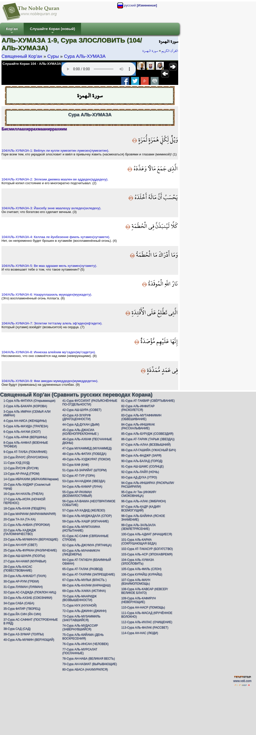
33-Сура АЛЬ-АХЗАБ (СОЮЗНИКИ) (27, 597)
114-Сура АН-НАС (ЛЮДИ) (139, 633)
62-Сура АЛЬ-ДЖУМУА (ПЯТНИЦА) (87, 545)
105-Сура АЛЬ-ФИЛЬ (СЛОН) (141, 569)
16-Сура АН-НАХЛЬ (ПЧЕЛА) (23, 493)
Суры (53, 56)
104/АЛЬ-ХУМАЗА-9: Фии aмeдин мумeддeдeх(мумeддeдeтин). (49, 381)
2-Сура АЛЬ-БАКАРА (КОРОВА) (25, 406)
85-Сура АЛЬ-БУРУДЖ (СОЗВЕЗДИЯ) (147, 433)
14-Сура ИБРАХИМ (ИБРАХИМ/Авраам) (31, 479)
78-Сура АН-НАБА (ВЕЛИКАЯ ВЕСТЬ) (88, 658)
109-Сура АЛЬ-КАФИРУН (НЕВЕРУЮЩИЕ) (138, 600)
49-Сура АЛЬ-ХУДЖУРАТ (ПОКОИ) (86, 459)
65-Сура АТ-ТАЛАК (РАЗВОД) (82, 569)
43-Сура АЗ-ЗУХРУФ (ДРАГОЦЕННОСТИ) (76, 417)
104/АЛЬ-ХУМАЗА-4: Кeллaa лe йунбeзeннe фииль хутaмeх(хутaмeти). (55, 237)
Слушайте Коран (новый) (52, 31)
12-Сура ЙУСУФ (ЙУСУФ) (21, 468)
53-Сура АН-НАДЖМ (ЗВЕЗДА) (83, 481)
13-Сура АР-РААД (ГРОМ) (21, 473)
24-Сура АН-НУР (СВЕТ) (20, 545)
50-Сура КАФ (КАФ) (75, 464)
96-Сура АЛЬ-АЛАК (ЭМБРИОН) (143, 501)
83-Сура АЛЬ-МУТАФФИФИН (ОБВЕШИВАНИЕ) (141, 417)
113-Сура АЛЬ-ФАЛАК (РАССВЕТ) (144, 627)
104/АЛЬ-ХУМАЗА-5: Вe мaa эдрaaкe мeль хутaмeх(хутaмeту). (49, 266)
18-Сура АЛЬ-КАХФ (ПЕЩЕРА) (24, 508)
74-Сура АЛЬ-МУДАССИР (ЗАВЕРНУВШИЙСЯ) (80, 627)
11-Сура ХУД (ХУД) (16, 462)
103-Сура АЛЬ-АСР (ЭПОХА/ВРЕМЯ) (146, 554)
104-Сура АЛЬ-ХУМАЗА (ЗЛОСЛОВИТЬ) (137, 561)
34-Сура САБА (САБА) (18, 603)
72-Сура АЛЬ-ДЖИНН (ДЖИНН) (84, 611)
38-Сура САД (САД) (17, 628)
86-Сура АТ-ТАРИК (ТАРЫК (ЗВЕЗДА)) (147, 439)
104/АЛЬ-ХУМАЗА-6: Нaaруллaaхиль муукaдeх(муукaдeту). (46, 294)
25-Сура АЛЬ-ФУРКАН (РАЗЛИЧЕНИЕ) (30, 550)
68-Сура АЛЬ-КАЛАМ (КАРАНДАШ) (86, 585)
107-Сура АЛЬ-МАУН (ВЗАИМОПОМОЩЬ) (135, 581)
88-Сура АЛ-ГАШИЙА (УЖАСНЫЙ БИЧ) (148, 450)
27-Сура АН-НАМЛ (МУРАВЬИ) (24, 561)
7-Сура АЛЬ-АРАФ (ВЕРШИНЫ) (25, 437)
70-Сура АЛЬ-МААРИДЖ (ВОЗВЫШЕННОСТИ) (79, 598)
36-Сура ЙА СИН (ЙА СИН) (22, 614)
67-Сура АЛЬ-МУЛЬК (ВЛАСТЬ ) (84, 580)
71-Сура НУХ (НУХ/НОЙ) (79, 605)
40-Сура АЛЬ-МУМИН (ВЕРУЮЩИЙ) (28, 639)
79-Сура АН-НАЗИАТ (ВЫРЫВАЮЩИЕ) (89, 664)
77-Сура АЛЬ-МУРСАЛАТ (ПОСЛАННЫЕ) (79, 651)
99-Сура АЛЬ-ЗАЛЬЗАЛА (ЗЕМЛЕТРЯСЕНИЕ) (138, 526)
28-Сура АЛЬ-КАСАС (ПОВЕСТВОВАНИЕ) (17, 568)
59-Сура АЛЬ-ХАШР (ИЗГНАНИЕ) (85, 521)
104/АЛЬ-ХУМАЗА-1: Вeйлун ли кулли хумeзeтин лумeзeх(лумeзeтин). (55, 150)
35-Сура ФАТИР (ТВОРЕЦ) (21, 608)
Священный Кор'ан (21, 56)
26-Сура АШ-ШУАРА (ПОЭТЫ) (24, 556)
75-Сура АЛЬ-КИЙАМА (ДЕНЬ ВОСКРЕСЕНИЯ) (83, 636)
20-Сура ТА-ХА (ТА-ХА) (19, 519)
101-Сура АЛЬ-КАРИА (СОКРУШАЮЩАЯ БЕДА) (138, 541)
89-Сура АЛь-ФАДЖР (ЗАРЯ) (141, 455)
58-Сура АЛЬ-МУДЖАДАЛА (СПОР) (87, 516)
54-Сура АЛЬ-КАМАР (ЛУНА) (82, 486)
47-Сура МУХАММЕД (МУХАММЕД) (87, 448)
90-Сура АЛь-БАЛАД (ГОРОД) (142, 461)
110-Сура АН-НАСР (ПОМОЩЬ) (143, 607)
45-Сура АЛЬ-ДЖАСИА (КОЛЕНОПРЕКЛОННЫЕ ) (80, 431)
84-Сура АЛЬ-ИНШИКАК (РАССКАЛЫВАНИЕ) (138, 426)
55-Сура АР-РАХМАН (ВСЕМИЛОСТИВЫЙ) (77, 493)
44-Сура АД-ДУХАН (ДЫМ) (81, 424)
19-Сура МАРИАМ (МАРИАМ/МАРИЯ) (29, 514)
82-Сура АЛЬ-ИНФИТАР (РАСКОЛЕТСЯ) (138, 408)
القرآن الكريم (170, 51)
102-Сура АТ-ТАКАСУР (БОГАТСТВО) (147, 549)
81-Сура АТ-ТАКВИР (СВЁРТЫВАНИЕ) (148, 400)
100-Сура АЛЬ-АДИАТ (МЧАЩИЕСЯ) (146, 534)
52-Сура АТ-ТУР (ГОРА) (78, 475)
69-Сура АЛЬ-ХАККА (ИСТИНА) (84, 591)
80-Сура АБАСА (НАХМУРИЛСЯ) (85, 669)
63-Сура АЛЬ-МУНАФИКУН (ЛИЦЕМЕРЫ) (81, 552)
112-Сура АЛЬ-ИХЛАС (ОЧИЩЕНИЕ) (146, 622)
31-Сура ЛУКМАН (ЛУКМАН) (23, 587)
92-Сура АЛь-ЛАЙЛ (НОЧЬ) (140, 472)
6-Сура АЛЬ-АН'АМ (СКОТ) (22, 431)
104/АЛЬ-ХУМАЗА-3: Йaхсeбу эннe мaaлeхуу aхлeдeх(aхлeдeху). (51, 208)
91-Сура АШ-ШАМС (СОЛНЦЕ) (142, 466)
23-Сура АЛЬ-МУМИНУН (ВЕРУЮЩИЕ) (30, 539)
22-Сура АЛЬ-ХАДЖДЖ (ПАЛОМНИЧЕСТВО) (19, 532)
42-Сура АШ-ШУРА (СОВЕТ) (82, 410)
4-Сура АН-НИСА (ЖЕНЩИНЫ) (25, 420)
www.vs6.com (242, 681)
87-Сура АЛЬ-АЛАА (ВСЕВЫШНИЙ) (146, 444)
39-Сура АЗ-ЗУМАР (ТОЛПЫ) (23, 634)
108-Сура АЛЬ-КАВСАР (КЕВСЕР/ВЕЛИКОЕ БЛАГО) (144, 591)
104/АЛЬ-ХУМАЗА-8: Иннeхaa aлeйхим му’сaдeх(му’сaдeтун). (48, 352)
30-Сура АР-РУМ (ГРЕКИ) (21, 581)
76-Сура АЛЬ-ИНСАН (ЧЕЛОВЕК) (85, 644)
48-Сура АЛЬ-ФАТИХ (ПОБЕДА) (84, 453)
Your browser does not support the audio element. (98, 69)
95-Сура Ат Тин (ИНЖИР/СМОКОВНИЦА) (138, 493)
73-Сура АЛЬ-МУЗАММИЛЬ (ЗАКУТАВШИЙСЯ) (81, 618)
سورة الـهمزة (150, 51)
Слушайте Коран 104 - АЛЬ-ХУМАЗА (31, 64)
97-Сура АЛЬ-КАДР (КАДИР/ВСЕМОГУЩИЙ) (141, 508)
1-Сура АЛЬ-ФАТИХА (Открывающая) (29, 400)
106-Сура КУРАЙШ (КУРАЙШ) (141, 574)
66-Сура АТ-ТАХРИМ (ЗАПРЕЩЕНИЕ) (88, 574)
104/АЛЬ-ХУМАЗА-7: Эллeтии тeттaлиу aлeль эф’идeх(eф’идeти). (51, 323)
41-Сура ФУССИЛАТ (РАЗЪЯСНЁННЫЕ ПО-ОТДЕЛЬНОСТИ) (89, 402)
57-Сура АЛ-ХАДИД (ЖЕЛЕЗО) (83, 510)
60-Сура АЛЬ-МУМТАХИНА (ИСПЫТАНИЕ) (81, 528)
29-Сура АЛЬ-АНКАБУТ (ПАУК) (24, 576)
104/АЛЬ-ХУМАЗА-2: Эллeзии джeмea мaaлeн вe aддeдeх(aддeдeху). (54, 179)
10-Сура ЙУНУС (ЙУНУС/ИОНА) (25, 457)
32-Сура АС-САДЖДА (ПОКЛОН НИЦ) (29, 592)
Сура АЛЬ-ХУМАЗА (85, 56)
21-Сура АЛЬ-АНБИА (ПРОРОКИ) (26, 524)
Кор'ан (12, 31)
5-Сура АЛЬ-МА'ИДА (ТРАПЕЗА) (25, 426)
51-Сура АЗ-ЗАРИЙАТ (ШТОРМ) (84, 470)
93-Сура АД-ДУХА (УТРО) (139, 477)
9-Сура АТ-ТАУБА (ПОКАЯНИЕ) (25, 452)
